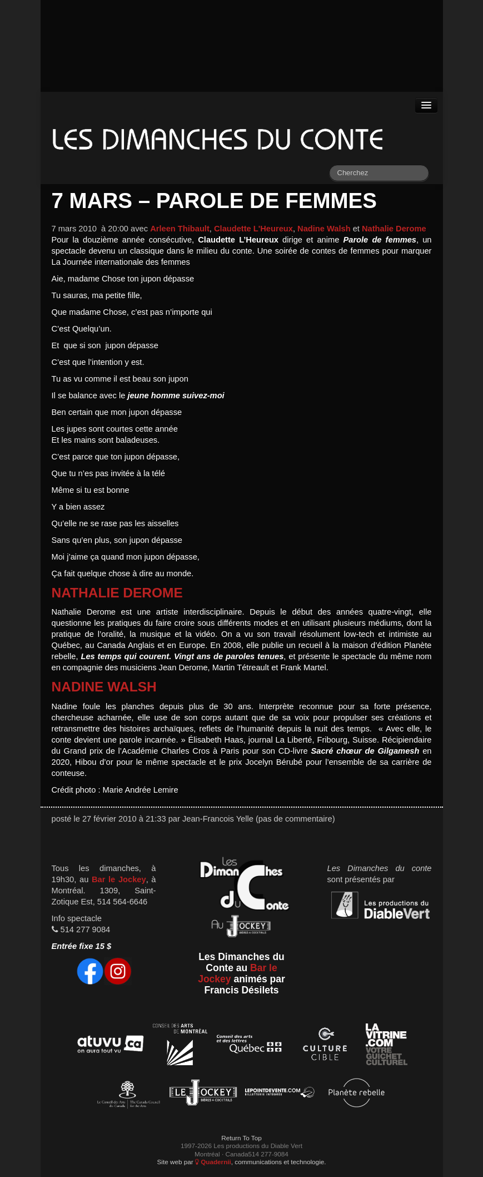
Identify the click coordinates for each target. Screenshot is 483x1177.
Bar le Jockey (119, 879)
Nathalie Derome (394, 228)
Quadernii (213, 1161)
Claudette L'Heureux (253, 228)
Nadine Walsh (324, 228)
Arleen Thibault (180, 228)
